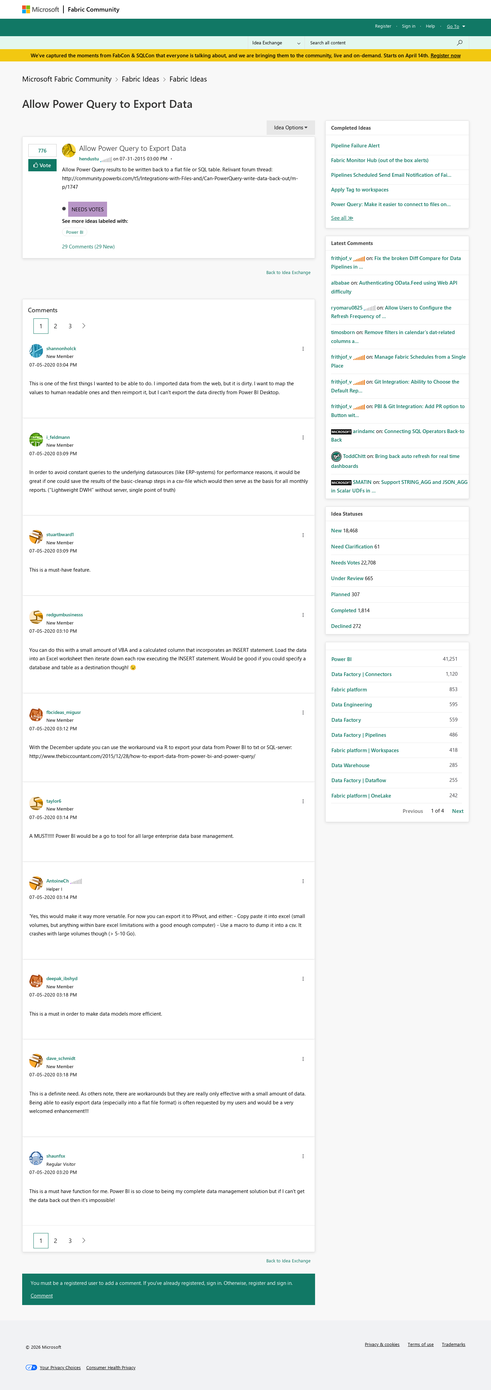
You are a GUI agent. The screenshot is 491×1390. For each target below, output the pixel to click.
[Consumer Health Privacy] (110, 1367)
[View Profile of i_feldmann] (58, 436)
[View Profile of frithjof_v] (341, 258)
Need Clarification (352, 546)
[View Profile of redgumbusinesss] (64, 614)
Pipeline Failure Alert (355, 145)
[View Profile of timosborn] (343, 332)
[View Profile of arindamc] (364, 431)
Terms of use (421, 1344)
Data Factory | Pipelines (358, 734)
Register (383, 26)
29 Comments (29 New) (88, 246)
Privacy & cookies (382, 1344)
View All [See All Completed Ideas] (342, 218)
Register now (446, 55)
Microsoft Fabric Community (66, 78)
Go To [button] (453, 26)
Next (457, 810)
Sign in (408, 26)
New (337, 530)
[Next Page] (82, 326)
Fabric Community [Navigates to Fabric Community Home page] (93, 9)
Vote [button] (44, 165)
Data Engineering (351, 704)
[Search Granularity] (276, 42)
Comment (42, 1295)
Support (309, 9)
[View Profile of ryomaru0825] (346, 307)
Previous (413, 810)
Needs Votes (88, 209)
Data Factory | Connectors (361, 674)
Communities (223, 9)
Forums (135, 9)
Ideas (193, 9)
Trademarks (453, 1344)
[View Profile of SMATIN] (362, 481)
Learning (279, 9)
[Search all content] (386, 42)
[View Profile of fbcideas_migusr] (63, 711)
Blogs (253, 9)
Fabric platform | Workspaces (365, 750)
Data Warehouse (350, 765)
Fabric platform (349, 689)
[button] (303, 349)
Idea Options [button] (288, 127)
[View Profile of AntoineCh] (57, 880)
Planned (341, 594)
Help (430, 26)
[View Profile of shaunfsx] (55, 1155)
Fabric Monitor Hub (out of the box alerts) (380, 160)
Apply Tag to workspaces (359, 189)
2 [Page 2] (55, 326)
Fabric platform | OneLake (361, 795)
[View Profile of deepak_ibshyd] (61, 978)
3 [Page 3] (70, 326)
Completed (344, 610)
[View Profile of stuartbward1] (60, 534)
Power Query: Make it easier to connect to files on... (391, 204)
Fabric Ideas (140, 78)
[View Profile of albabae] (340, 282)
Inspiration (164, 9)
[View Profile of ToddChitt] (354, 456)
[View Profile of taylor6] (53, 800)
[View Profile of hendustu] (89, 158)
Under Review (348, 578)
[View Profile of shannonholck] (61, 348)
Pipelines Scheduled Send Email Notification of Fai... (391, 174)
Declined (342, 625)
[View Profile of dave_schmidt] (60, 1058)
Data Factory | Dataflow (358, 780)
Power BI (74, 232)
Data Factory (346, 719)
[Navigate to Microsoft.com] (40, 9)
